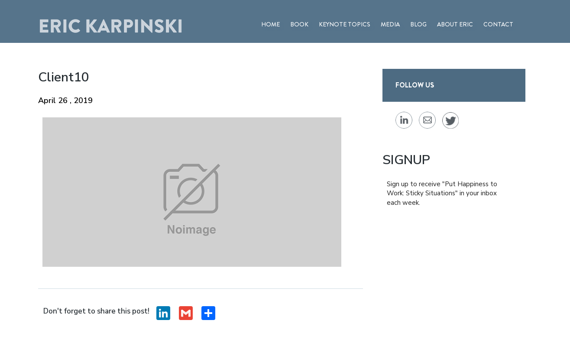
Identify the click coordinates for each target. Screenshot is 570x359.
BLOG (418, 24)
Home (270, 24)
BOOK (299, 24)
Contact (498, 24)
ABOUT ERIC (455, 24)
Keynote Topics (344, 24)
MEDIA (390, 24)
